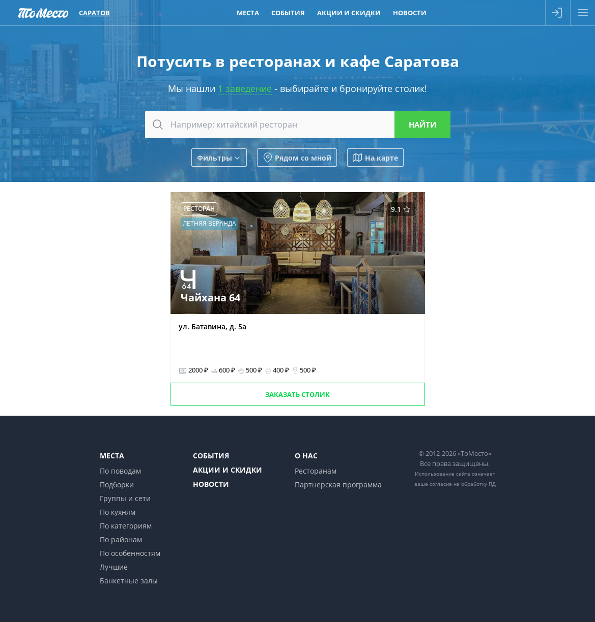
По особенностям (130, 553)
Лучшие (114, 567)
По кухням (117, 512)
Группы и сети (125, 498)
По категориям (126, 526)
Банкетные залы (129, 580)
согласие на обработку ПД (463, 483)
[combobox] (297, 124)
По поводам (120, 471)
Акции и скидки (227, 470)
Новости (211, 484)
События (211, 455)
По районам (121, 539)
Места (112, 455)
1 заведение (245, 88)
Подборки (117, 484)
